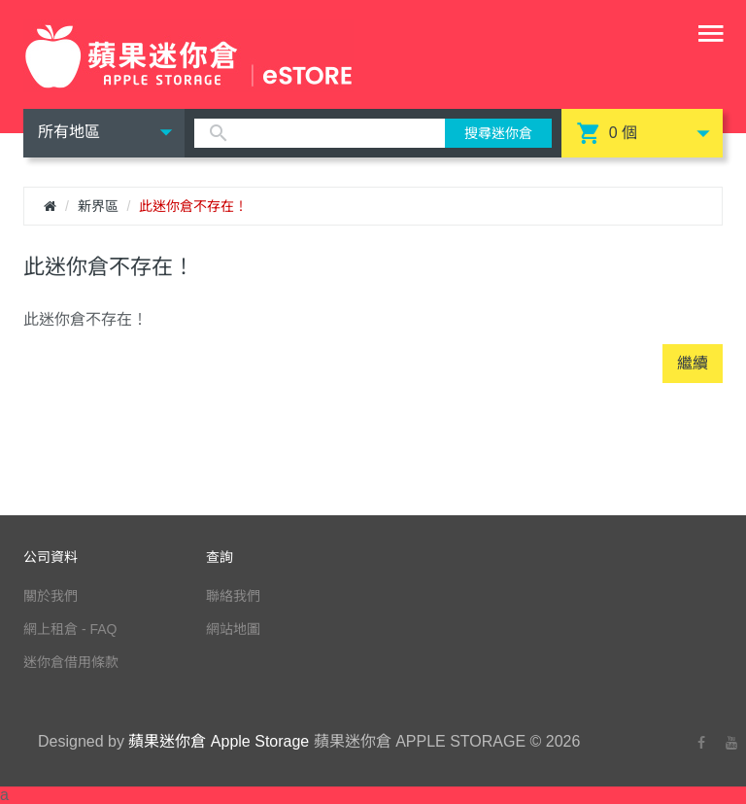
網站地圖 (233, 629)
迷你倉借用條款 (71, 662)
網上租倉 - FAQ (70, 629)
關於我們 (50, 596)
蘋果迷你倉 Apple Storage (218, 741)
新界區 (98, 206)
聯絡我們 (233, 596)
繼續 (692, 363)
